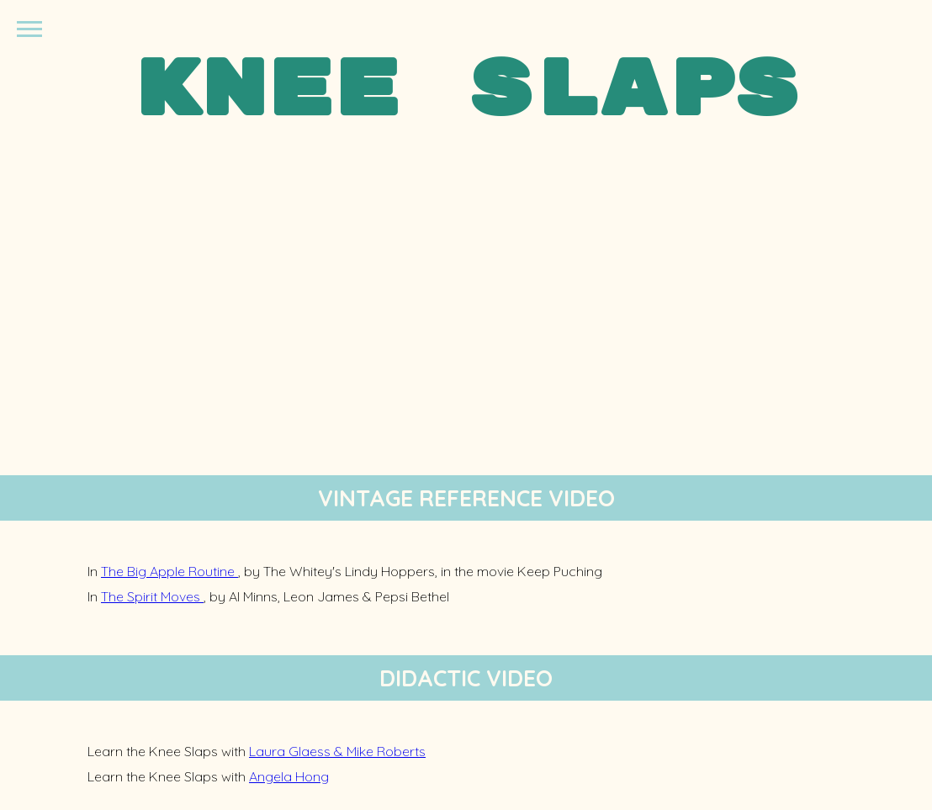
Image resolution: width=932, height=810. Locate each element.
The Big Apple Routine (169, 571)
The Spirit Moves (152, 596)
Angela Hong (289, 776)
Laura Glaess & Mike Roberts (337, 751)
